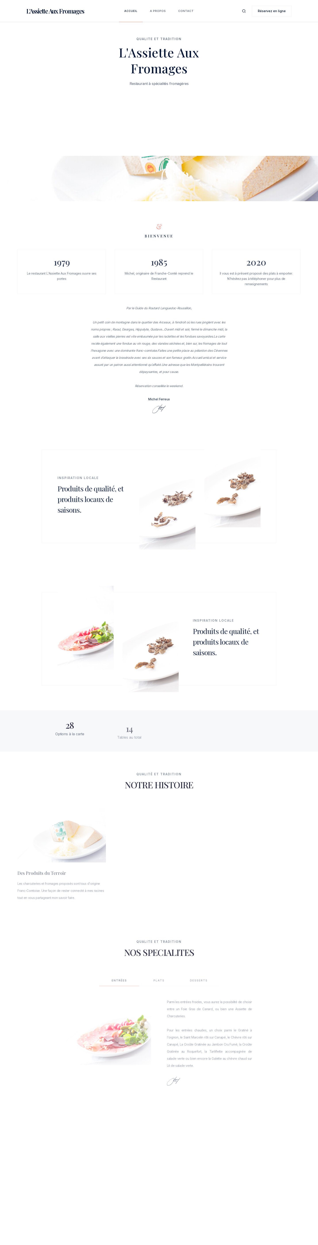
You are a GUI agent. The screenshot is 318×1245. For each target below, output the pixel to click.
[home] (55, 11)
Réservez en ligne (272, 11)
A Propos (158, 11)
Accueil (131, 11)
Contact (186, 11)
